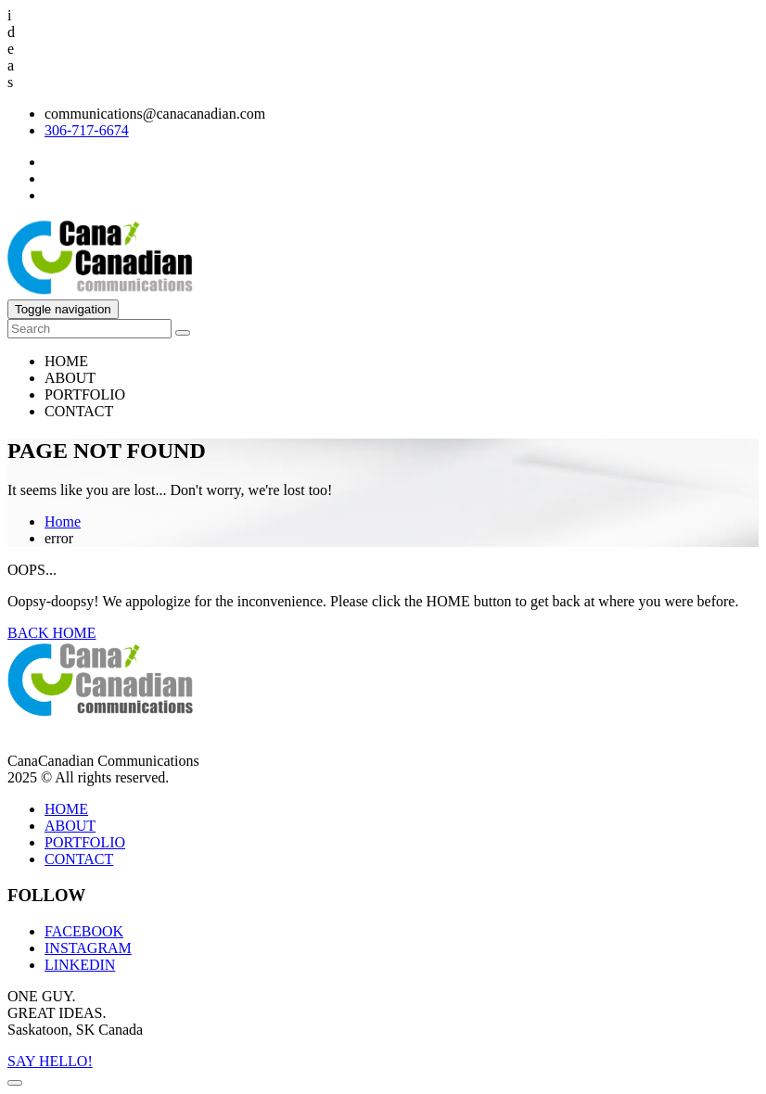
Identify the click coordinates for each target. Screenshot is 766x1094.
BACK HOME (51, 633)
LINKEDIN (80, 965)
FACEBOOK (84, 931)
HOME (66, 361)
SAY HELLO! (50, 1061)
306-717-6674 (87, 130)
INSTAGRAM (88, 948)
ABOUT (70, 378)
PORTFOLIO (85, 394)
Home (63, 521)
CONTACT (79, 411)
